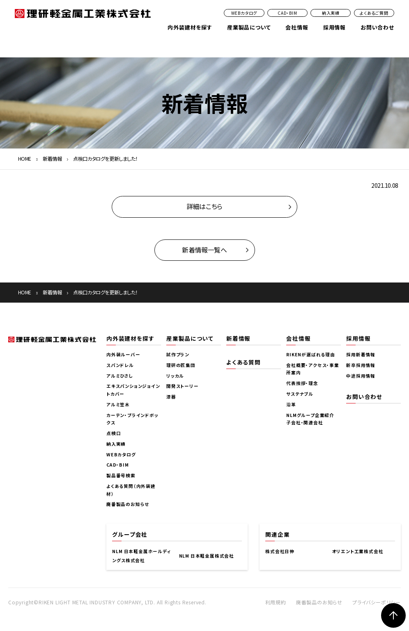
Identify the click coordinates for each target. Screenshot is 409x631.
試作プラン (177, 354)
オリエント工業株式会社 (358, 551)
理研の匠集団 (180, 365)
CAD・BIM (287, 13)
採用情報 (334, 27)
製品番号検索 (121, 475)
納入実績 (331, 13)
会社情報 (296, 27)
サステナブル (299, 394)
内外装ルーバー (123, 354)
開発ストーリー (182, 386)
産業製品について (249, 27)
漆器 (171, 397)
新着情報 (52, 158)
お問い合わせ (377, 27)
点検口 (113, 433)
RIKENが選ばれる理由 (310, 354)
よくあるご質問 (374, 13)
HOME (24, 158)
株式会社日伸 (279, 551)
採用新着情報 (360, 354)
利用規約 (275, 602)
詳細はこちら (204, 206)
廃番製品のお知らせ (127, 504)
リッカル (175, 376)
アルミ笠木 (118, 404)
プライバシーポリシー (376, 602)
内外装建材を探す (190, 27)
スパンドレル (120, 365)
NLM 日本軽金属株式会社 (206, 556)
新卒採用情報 (360, 365)
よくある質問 (243, 362)
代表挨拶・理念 (302, 383)
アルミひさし (119, 376)
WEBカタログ (244, 13)
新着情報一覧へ (204, 250)
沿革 (291, 404)
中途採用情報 (360, 376)
